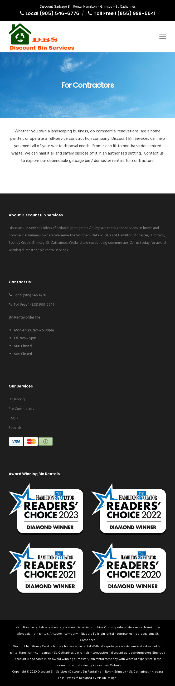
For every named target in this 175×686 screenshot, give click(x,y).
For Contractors (21, 409)
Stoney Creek (19, 243)
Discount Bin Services (52, 671)
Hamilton (125, 235)
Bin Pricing (17, 399)
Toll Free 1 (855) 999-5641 (121, 13)
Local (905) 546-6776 (49, 13)
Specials (15, 428)
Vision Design (106, 678)
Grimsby (38, 243)
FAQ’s (13, 418)
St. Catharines (56, 243)
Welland (75, 243)
